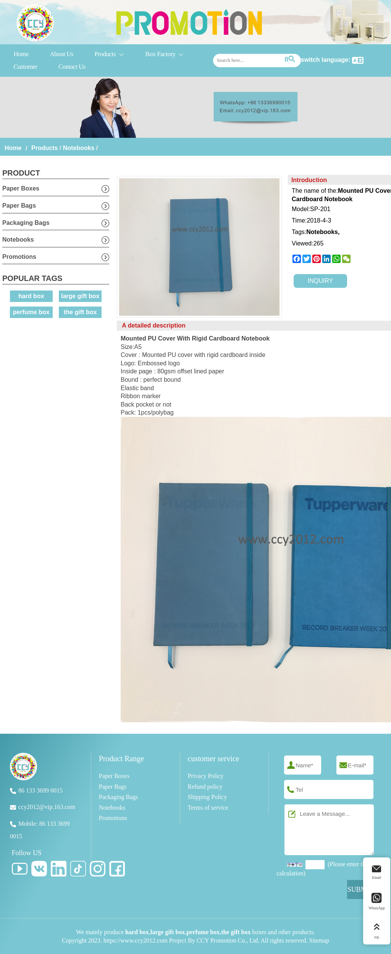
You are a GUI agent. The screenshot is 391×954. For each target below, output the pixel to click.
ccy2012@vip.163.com (46, 807)
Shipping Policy (207, 797)
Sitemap (319, 940)
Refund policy (205, 786)
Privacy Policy (206, 776)
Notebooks (79, 148)
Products (109, 54)
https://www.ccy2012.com (135, 940)
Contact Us (72, 66)
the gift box (80, 312)
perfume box (31, 312)
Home (21, 54)
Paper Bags (19, 205)
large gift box (80, 296)
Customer (25, 66)
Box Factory (164, 54)
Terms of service (208, 807)
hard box (31, 296)
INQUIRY (320, 281)
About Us (61, 54)
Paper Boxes (20, 188)
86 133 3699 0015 (40, 790)
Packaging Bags (26, 223)
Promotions (19, 256)
